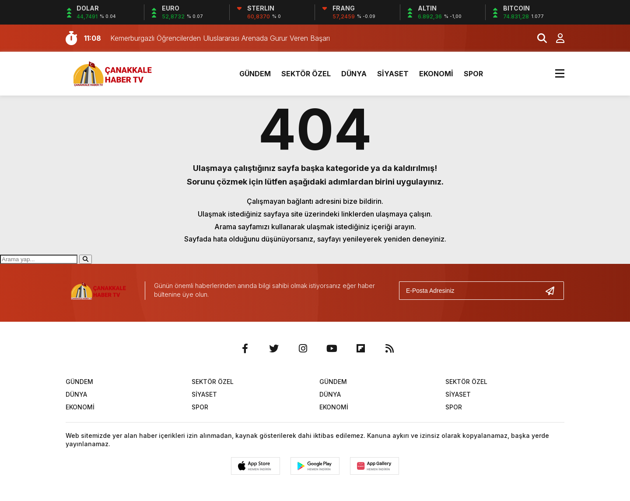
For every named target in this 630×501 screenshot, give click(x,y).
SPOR (473, 73)
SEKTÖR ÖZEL (306, 73)
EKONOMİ (436, 73)
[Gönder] (553, 290)
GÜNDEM (255, 73)
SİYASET (393, 73)
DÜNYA (354, 73)
